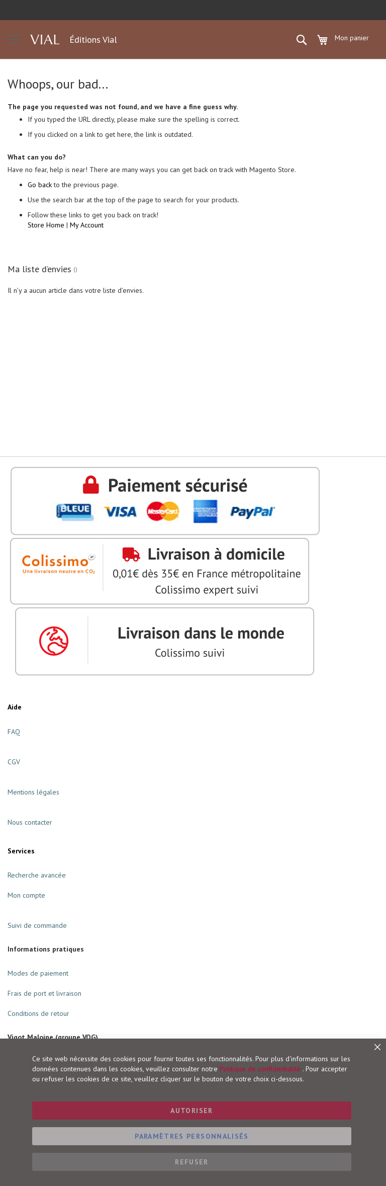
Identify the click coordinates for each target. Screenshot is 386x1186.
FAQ (14, 731)
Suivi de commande (37, 925)
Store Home (46, 224)
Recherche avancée (37, 875)
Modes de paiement (38, 973)
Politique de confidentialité (260, 1068)
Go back (40, 184)
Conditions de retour (38, 1013)
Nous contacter (30, 822)
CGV (14, 761)
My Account (87, 224)
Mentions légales (33, 792)
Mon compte (26, 895)
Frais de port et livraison (44, 993)
